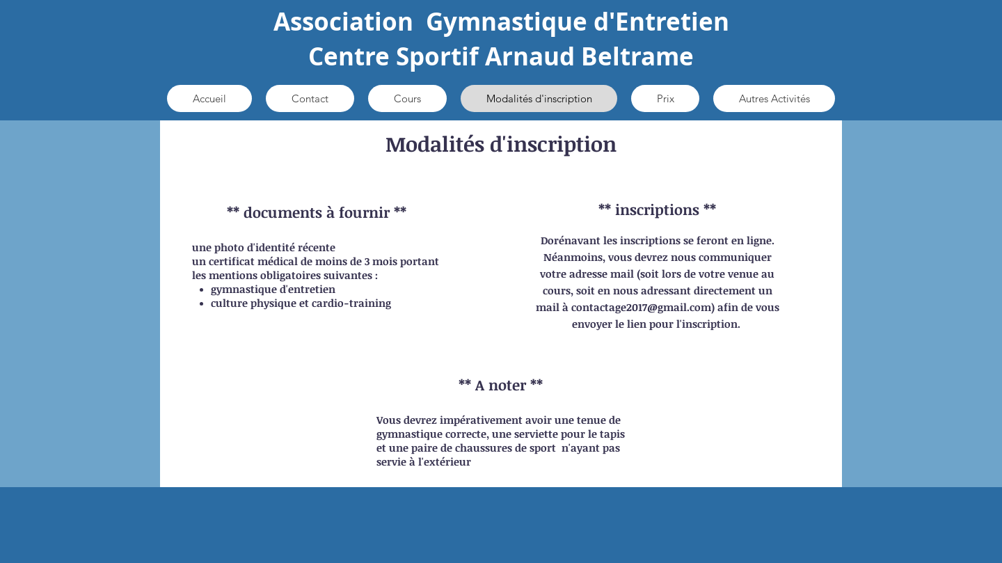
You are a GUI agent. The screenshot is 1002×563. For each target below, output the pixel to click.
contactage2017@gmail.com (641, 307)
